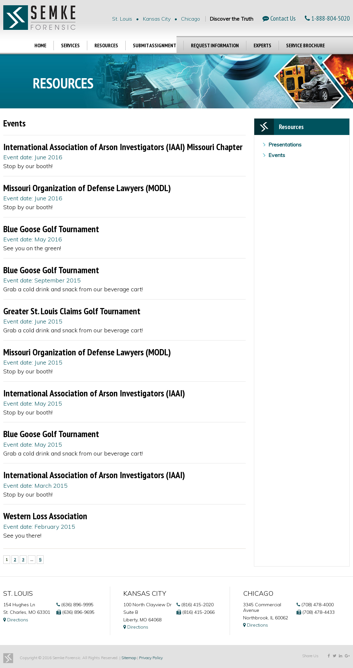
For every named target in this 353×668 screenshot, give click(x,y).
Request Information (215, 45)
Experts (262, 45)
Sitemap (128, 657)
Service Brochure (305, 45)
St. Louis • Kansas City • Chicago (156, 18)
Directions (15, 620)
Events (276, 155)
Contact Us (279, 18)
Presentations (284, 144)
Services (70, 45)
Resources (106, 45)
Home (40, 45)
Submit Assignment (154, 45)
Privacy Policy (151, 657)
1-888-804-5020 (327, 18)
